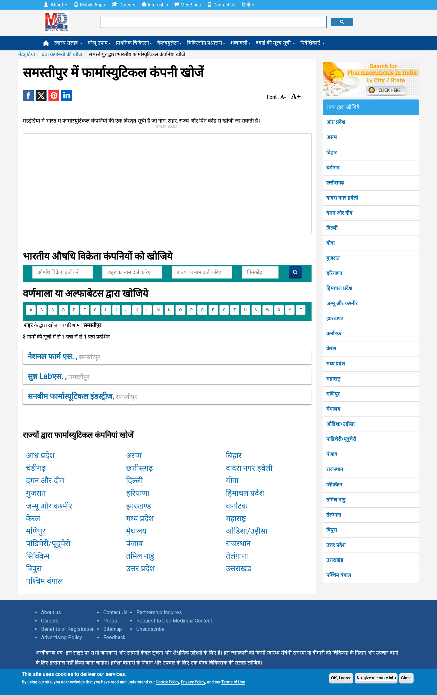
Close (406, 678)
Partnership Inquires (159, 612)
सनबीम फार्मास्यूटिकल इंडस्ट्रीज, (82, 396)
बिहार (331, 153)
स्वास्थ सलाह (68, 43)
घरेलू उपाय (99, 43)
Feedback (114, 637)
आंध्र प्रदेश (335, 122)
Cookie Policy (167, 682)
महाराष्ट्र (333, 379)
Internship (155, 4)
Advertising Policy (61, 637)
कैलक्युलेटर (169, 43)
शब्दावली (240, 43)
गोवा (330, 243)
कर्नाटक (333, 333)
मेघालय (333, 409)
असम (331, 137)
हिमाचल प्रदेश (339, 288)
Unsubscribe (150, 629)
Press (110, 621)
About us (51, 612)
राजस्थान (334, 469)
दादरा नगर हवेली (342, 198)
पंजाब (331, 454)
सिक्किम (334, 485)
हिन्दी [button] (248, 4)
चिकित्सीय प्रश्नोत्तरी (206, 43)
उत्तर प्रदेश (336, 545)
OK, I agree (341, 678)
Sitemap (112, 629)
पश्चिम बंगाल (338, 575)
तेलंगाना (333, 515)
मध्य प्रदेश (335, 364)
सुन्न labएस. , (59, 376)
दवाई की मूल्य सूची (275, 43)
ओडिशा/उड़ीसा (340, 424)
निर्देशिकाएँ (312, 43)
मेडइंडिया (26, 54)
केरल (331, 349)
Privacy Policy (193, 682)
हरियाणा (334, 273)
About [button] (55, 4)
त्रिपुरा (331, 530)
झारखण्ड (334, 318)
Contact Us (221, 4)
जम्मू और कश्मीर (342, 303)
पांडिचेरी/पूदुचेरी (341, 439)
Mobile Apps (89, 4)
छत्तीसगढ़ (335, 183)
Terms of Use (233, 682)
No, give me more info (376, 678)
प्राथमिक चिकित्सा (134, 43)
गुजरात (332, 258)
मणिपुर (333, 394)
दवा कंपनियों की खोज (62, 54)
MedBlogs (188, 4)
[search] (212, 22)
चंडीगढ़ (332, 168)
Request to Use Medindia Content (174, 621)
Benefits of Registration (68, 629)
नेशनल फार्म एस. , (64, 356)
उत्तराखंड (334, 560)
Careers (123, 4)
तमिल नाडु (336, 500)
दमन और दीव (339, 213)
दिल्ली (332, 228)
